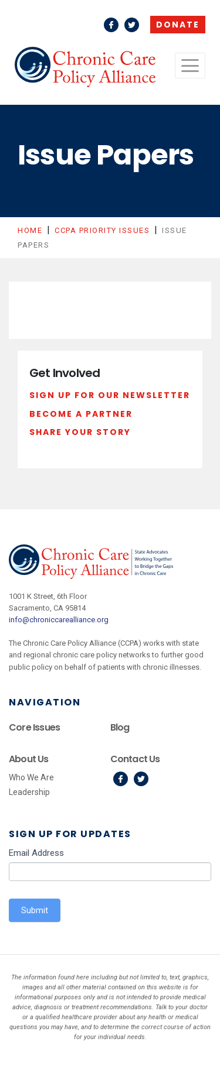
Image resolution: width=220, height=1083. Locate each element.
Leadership (29, 792)
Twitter (131, 25)
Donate (177, 24)
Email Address (36, 853)
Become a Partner (81, 414)
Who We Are (31, 777)
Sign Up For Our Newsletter (109, 395)
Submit (34, 910)
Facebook (111, 25)
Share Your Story (80, 432)
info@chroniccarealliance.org (59, 619)
